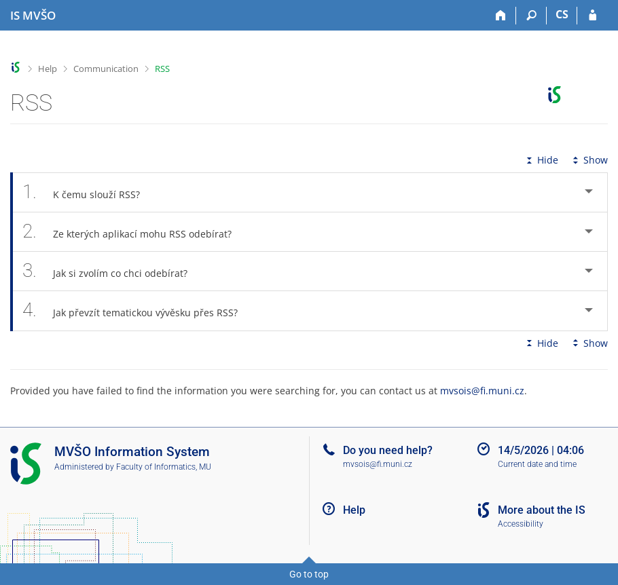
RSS (162, 68)
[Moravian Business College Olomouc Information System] (33, 15)
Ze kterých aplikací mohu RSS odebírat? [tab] (134, 232)
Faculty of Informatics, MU (163, 467)
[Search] (531, 15)
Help (47, 68)
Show (589, 159)
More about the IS (541, 510)
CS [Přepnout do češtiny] (562, 14)
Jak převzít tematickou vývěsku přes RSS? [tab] (137, 310)
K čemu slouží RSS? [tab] (88, 192)
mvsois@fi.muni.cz (482, 390)
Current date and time (537, 464)
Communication (106, 68)
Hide (541, 159)
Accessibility (520, 524)
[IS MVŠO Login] (592, 15)
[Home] (501, 15)
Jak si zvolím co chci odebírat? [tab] (112, 271)
